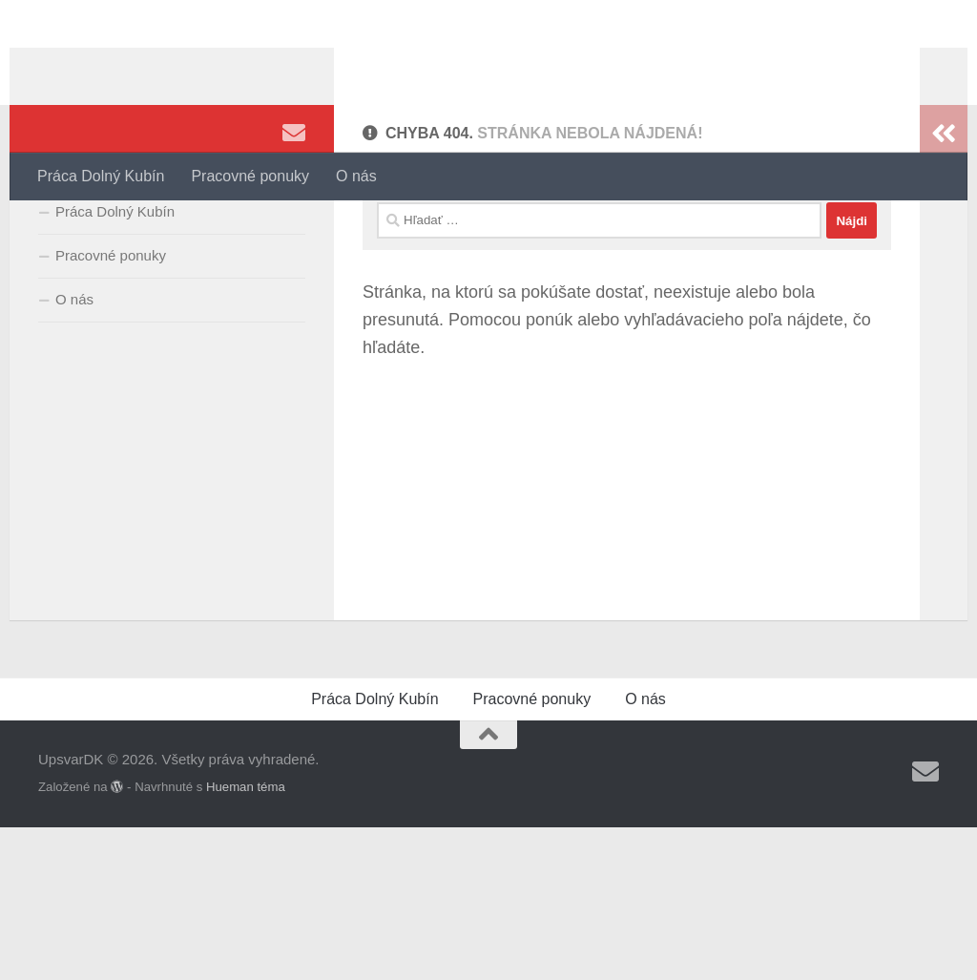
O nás (356, 176)
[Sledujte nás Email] (293, 228)
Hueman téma (245, 939)
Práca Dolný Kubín (100, 176)
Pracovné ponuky (250, 176)
